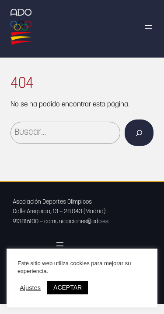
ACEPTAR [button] (67, 287)
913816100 (25, 221)
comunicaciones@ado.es (76, 221)
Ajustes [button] (30, 287)
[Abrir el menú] (148, 27)
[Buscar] (139, 132)
